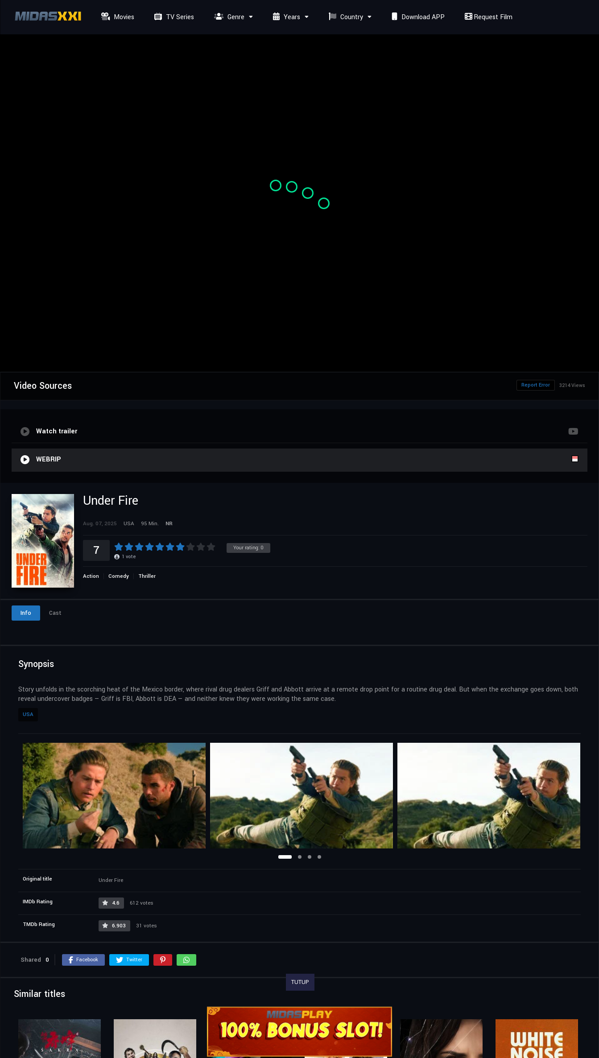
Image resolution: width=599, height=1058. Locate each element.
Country (344, 17)
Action (91, 576)
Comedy (118, 576)
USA (28, 714)
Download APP (417, 17)
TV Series (173, 17)
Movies (116, 17)
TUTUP (300, 982)
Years (285, 17)
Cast (55, 613)
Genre (228, 17)
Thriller (147, 576)
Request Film (487, 17)
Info (26, 613)
